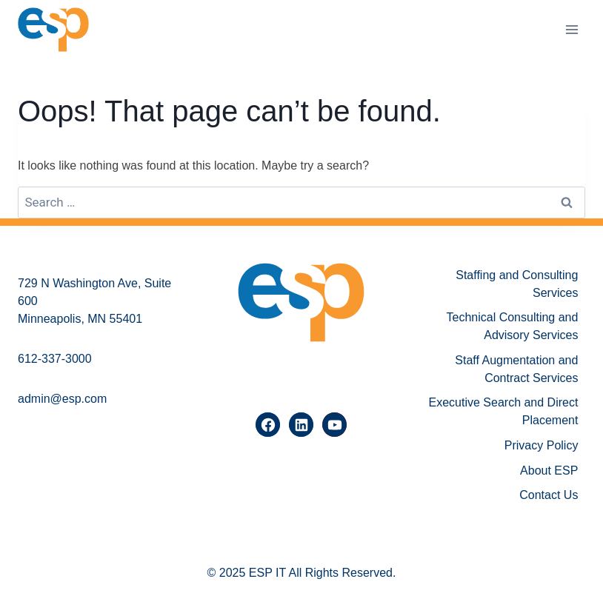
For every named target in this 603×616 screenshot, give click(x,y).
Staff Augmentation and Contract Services (516, 369)
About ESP (549, 470)
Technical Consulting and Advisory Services (513, 326)
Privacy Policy (541, 445)
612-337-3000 (55, 358)
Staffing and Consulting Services (517, 284)
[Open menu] (571, 29)
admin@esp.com (62, 398)
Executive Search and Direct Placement (504, 411)
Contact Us (548, 495)
